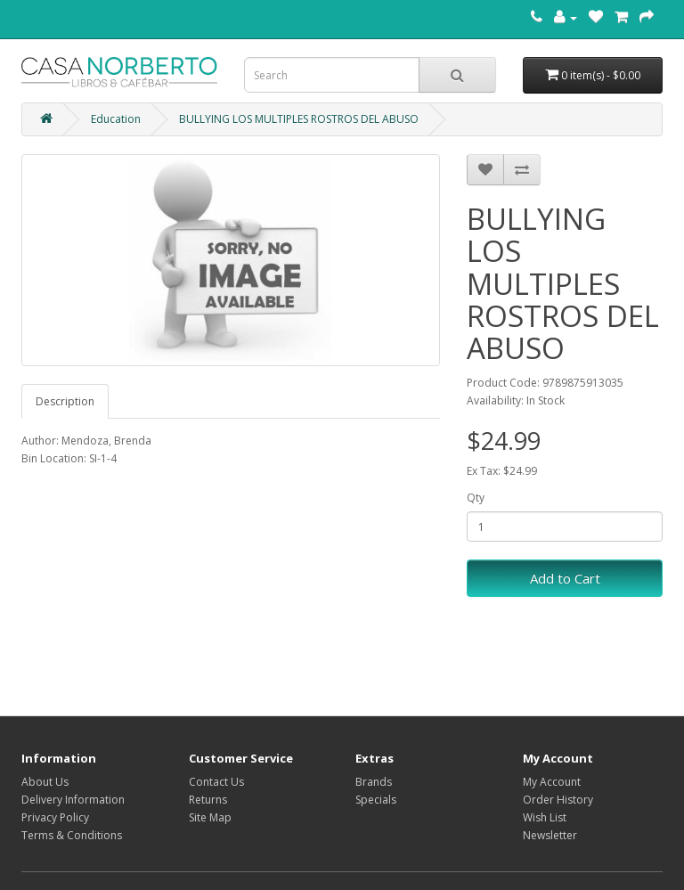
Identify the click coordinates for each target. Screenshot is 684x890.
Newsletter (550, 835)
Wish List (544, 817)
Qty (475, 497)
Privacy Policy (55, 817)
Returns (208, 799)
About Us (45, 781)
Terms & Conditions (71, 835)
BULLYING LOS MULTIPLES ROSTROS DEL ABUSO (299, 119)
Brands (373, 781)
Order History (558, 799)
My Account (552, 781)
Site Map (210, 817)
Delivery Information (73, 799)
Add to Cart (565, 578)
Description (65, 401)
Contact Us (216, 781)
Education (116, 119)
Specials (375, 799)
